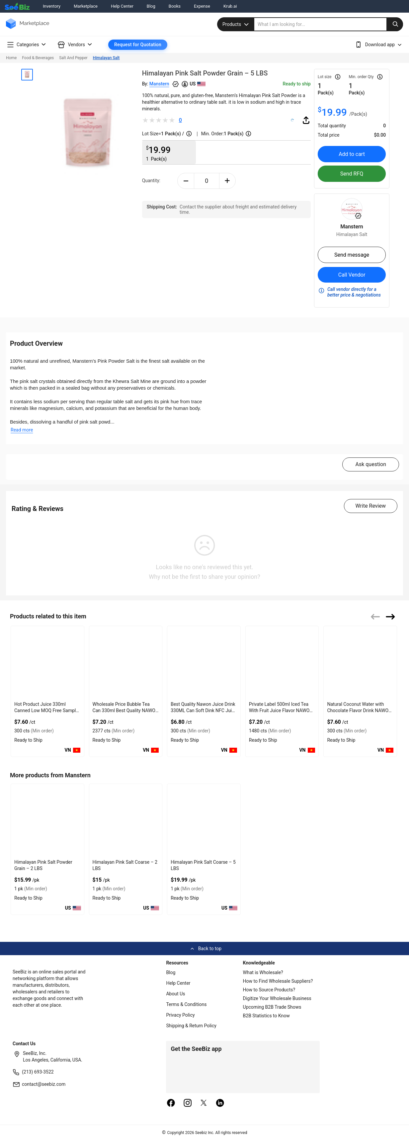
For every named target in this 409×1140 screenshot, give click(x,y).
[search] (328, 24)
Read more (22, 430)
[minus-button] (186, 181)
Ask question (370, 464)
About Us (175, 993)
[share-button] (306, 120)
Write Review (371, 506)
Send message (351, 255)
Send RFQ (352, 174)
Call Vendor (352, 275)
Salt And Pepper (73, 58)
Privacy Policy (180, 1015)
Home (11, 58)
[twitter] (204, 1103)
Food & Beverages (38, 58)
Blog (151, 6)
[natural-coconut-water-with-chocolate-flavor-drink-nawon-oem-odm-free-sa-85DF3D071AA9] (360, 662)
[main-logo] (27, 28)
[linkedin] (220, 1103)
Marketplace (86, 6)
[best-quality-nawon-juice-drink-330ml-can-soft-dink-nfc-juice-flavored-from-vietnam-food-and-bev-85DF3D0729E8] (203, 662)
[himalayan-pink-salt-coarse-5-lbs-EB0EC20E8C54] (203, 820)
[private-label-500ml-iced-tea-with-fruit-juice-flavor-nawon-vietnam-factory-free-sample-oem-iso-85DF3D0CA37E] (282, 662)
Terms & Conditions (186, 1004)
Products (236, 24)
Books (175, 6)
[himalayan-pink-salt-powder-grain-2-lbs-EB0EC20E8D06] (47, 820)
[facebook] (171, 1103)
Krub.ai (230, 6)
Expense (202, 6)
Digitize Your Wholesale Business (277, 998)
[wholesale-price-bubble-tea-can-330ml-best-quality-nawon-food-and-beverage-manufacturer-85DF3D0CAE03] (125, 662)
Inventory (51, 6)
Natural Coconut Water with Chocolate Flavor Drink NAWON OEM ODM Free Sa (359, 710)
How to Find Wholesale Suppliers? (278, 981)
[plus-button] (227, 181)
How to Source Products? (269, 989)
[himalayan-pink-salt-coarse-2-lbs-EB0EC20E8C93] (125, 820)
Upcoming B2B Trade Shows (272, 1007)
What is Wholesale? (263, 972)
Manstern (159, 83)
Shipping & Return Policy (191, 1025)
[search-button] (394, 24)
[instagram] (188, 1103)
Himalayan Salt (106, 58)
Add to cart (352, 154)
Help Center (122, 6)
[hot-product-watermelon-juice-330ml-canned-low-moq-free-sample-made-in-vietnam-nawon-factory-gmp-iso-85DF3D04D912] (47, 662)
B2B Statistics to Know (266, 1015)
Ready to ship (296, 83)
